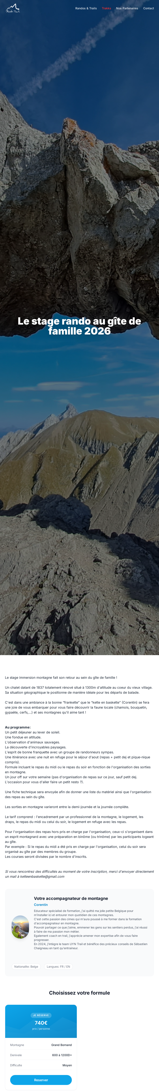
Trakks (106, 8)
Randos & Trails (86, 8)
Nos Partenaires (127, 8)
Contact (148, 8)
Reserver (41, 1080)
